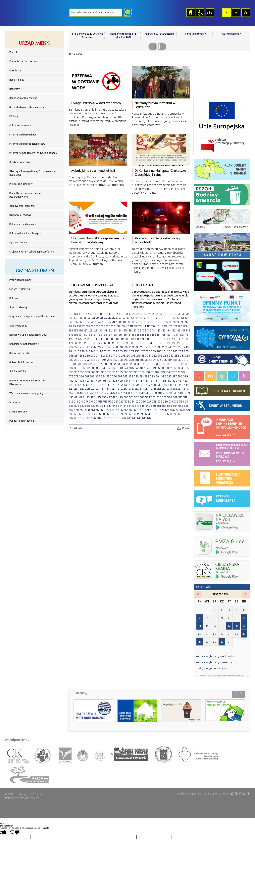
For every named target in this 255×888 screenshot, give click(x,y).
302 (142, 360)
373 (162, 372)
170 (173, 335)
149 (71, 335)
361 (98, 372)
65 (186, 318)
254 (126, 351)
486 (171, 393)
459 (147, 389)
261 (164, 351)
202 (86, 343)
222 (71, 347)
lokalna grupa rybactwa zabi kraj (128, 754)
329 (164, 364)
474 (107, 393)
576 (172, 410)
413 (140, 381)
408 (114, 381)
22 (141, 314)
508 (169, 397)
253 (120, 351)
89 (155, 322)
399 (185, 376)
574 (162, 410)
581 (76, 414)
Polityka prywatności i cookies (22, 798)
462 (164, 389)
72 (92, 322)
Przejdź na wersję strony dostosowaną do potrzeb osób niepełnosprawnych (200, 12)
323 (131, 364)
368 (136, 372)
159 (120, 335)
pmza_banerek (222, 545)
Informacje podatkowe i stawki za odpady (33, 153)
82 (128, 322)
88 (151, 322)
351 (164, 368)
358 (81, 372)
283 (160, 356)
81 (124, 322)
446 (76, 389)
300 (131, 360)
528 (154, 402)
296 (109, 360)
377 (183, 372)
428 (98, 385)
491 (76, 397)
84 (136, 322)
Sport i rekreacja (18, 307)
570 (142, 410)
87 (147, 322)
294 (98, 360)
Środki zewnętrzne (20, 162)
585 (98, 414)
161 (129, 335)
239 (164, 347)
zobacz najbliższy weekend (215, 656)
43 (101, 318)
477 (123, 393)
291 (82, 360)
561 (93, 410)
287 (182, 356)
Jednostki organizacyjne (23, 98)
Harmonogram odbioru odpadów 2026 (123, 35)
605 (87, 418)
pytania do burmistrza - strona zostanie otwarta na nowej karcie (222, 498)
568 (131, 410)
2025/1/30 (241, 675)
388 (125, 376)
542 (109, 406)
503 (142, 397)
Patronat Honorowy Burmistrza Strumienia (27, 382)
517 (95, 402)
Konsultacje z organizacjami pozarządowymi (25, 195)
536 (76, 406)
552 (164, 406)
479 (133, 393)
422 (185, 381)
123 (185, 326)
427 (93, 385)
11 (104, 314)
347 (142, 368)
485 (165, 393)
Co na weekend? (231, 34)
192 (156, 339)
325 (142, 364)
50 (128, 318)
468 (76, 393)
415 (150, 381)
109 (123, 326)
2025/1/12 (206, 675)
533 (181, 402)
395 (163, 376)
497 (109, 397)
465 (180, 389)
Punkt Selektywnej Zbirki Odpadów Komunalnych (222, 193)
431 (115, 385)
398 (180, 376)
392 (146, 376)
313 (80, 364)
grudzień (198, 594)
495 (98, 397)
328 (158, 364)
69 (81, 322)
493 (87, 397)
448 (87, 389)
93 (171, 322)
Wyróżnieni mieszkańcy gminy (26, 393)
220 (179, 343)
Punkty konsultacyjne (21, 421)
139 (144, 330)
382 (92, 376)
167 (159, 335)
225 (87, 347)
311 (70, 364)
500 (126, 397)
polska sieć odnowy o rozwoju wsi (27, 776)
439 (159, 385)
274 (113, 356)
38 (81, 318)
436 (142, 385)
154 (95, 335)
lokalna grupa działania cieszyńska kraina (18, 754)
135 (125, 330)
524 (132, 402)
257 (142, 351)
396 (169, 376)
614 (134, 418)
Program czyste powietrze (222, 306)
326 (147, 364)
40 (89, 318)
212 (140, 343)
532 (176, 402)
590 (126, 414)
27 (160, 314)
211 (135, 343)
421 (180, 381)
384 (103, 376)
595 (153, 414)
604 (82, 418)
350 (159, 368)
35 (70, 318)
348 (147, 368)
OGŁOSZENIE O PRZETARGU (92, 285)
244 (71, 351)
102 (88, 326)
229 (109, 347)
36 (74, 318)
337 (87, 368)
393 (152, 376)
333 (185, 364)
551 (159, 406)
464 (175, 389)
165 (149, 335)
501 (131, 397)
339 (98, 368)
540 (98, 406)
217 (165, 343)
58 (159, 318)
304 (153, 360)
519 (105, 402)
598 (169, 414)
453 (114, 389)
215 (155, 343)
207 (114, 343)
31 (176, 314)
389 (130, 376)
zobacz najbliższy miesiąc (214, 662)
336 (82, 368)
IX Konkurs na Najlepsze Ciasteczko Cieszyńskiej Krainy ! (160, 172)
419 (169, 381)
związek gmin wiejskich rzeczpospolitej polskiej (82, 754)
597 (164, 414)
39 (85, 318)
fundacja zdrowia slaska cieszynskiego (162, 754)
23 (145, 314)
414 (145, 381)
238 (159, 347)
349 (153, 368)
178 (88, 339)
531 (171, 402)
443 (180, 385)
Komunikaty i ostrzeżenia (23, 61)
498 (114, 397)
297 (115, 360)
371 (152, 372)
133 (115, 330)
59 (163, 318)
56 (152, 318)
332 (180, 364)
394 (158, 376)
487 (176, 393)
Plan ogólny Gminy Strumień (222, 168)
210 (130, 343)
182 (107, 339)
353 (175, 368)
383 (97, 376)
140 (149, 330)
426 (87, 385)
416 (155, 381)
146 (178, 330)
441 (170, 385)
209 (125, 343)
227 (99, 347)
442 (175, 385)
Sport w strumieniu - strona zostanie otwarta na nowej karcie (222, 405)
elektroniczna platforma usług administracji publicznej (222, 477)
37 (78, 318)
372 (157, 372)
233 (131, 347)
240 (170, 347)
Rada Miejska (16, 80)
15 (117, 314)
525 (137, 402)
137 (134, 330)
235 (142, 347)
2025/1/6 (202, 675)
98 (70, 326)
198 (185, 339)
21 (137, 314)
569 (136, 410)
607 (99, 418)
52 (136, 318)
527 (149, 402)
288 (187, 356)
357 (76, 372)
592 (136, 414)
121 (175, 326)
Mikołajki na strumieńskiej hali (93, 171)
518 (100, 402)
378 (71, 376)
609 (109, 418)
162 (134, 335)
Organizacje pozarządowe (24, 344)
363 (109, 372)
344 (126, 368)
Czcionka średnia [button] (235, 12)
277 (128, 356)
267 (76, 356)
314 (85, 364)
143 (163, 330)
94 (175, 322)
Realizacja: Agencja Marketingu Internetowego (203, 793)
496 (104, 397)
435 (137, 385)
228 (104, 347)
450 (98, 389)
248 (93, 351)
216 (160, 343)
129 (95, 330)
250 (104, 351)
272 (102, 356)
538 (87, 406)
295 (104, 360)
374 (168, 372)
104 (98, 326)
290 (76, 360)
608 (104, 418)
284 (165, 356)
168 (163, 335)
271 (98, 356)
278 (133, 356)
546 (131, 406)
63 (178, 318)
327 (153, 364)
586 (104, 414)
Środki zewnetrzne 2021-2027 (222, 114)
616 (144, 418)
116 (153, 326)
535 (71, 406)
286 (176, 356)
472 (97, 393)
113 (140, 326)
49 (124, 318)
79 (117, 322)
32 (179, 314)
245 (76, 351)
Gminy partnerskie (19, 353)
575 (167, 410)
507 (164, 397)
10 (100, 314)
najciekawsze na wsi (222, 521)
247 (87, 351)
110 (127, 326)
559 (81, 410)
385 (108, 376)
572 (152, 410)
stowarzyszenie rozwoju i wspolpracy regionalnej (43, 754)
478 (128, 393)
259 (153, 351)
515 (86, 402)
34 (187, 314)
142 (158, 330)
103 (93, 326)
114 (144, 326)
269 (87, 356)
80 (120, 322)
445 (71, 389)
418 (164, 381)
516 (91, 402)
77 (110, 322)
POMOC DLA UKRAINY (21, 184)
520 (110, 402)
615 (139, 418)
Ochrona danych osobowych (25, 233)
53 (140, 318)
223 (76, 347)
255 (131, 351)
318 (105, 364)
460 (153, 389)
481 (143, 393)
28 (164, 314)
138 (139, 330)
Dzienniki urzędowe (20, 215)
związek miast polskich (98, 754)
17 (123, 314)
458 (142, 389)
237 (153, 347)
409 (120, 381)
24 (149, 314)
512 (71, 402)
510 (180, 397)
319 (110, 364)
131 (105, 330)
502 (136, 397)
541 (104, 406)
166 (154, 335)
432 (120, 385)
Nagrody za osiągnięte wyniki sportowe (32, 316)
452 (109, 389)
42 (97, 318)
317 (100, 364)
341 (109, 368)
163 (139, 335)
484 (160, 393)
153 (90, 335)
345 (131, 368)
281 (149, 356)
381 (87, 376)
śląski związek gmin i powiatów (64, 754)
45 (109, 318)
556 (186, 406)
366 (126, 372)
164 (144, 335)
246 (82, 351)
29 (168, 314)
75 (103, 322)
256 (137, 351)
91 (163, 322)
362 (103, 372)
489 (187, 393)
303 (147, 360)
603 (76, 418)
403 (87, 381)
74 (99, 322)
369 (142, 372)
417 (160, 381)
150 (76, 335)
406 (104, 381)
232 (126, 347)
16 (120, 314)
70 (85, 322)
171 (177, 335)
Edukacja (14, 116)
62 (175, 318)
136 (130, 330)
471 (92, 393)
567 (126, 410)
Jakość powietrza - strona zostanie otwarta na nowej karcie (222, 245)
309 (180, 360)
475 (112, 393)
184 (117, 339)
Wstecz (78, 428)
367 (131, 372)
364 (114, 372)
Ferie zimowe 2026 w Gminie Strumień (87, 35)
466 (186, 389)
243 (186, 347)
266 (71, 356)
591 (131, 414)
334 (71, 368)
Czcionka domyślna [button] (226, 12)
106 (108, 326)
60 (167, 318)
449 (93, 389)
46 (113, 318)
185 (122, 339)
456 (131, 389)
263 (175, 351)
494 (92, 397)
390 (136, 376)
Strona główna (190, 12)
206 (109, 343)
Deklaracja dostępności (22, 224)
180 (98, 339)
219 (174, 343)
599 (175, 414)
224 (82, 347)
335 (76, 368)
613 (129, 418)
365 (120, 372)
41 (93, 318)
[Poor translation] (14, 832)
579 (187, 410)
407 (109, 381)
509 (175, 397)
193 (161, 339)
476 (118, 393)
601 (186, 414)
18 (126, 314)
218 (169, 343)
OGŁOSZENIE (144, 285)
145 (173, 330)
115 (148, 326)
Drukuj (186, 428)
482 (148, 393)
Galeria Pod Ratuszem (21, 362)
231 (121, 347)
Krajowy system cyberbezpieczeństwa (31, 251)
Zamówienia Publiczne (22, 206)
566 (120, 410)
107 (113, 326)
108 (118, 326)
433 (126, 385)
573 (157, 410)
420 (174, 381)
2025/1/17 (216, 675)
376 (178, 372)
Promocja (14, 402)
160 (125, 335)
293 (92, 360)
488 (181, 393)
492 (81, 397)
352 (169, 368)
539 (93, 406)
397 (174, 376)
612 (124, 418)
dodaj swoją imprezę (211, 668)
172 (182, 335)
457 (137, 389)
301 (137, 360)
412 (135, 381)
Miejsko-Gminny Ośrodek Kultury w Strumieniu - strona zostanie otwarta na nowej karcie (222, 375)
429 (104, 385)
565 (114, 410)
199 (71, 343)
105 (103, 326)
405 (98, 381)
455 (126, 389)
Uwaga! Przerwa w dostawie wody (96, 103)
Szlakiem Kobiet (18, 371)
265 (186, 351)
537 (82, 406)
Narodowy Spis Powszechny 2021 (28, 335)
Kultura (13, 298)
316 (95, 364)
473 (102, 393)
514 (81, 402)
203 (92, 343)
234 (137, 347)
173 (186, 335)
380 (81, 376)
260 (159, 351)
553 (169, 406)
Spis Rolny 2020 (18, 326)
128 (90, 330)
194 (166, 339)
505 (153, 397)
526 (143, 402)
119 (166, 326)
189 (142, 339)
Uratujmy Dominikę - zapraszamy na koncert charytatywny (97, 240)
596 (158, 414)
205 (103, 343)
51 (132, 318)
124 (71, 330)
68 (77, 322)
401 (76, 381)
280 (143, 356)
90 (159, 322)
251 (109, 351)
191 (151, 339)
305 (158, 360)
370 (147, 372)
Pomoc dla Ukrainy (195, 34)
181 (102, 339)
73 (95, 322)
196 (176, 339)
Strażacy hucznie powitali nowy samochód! (157, 240)
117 (157, 326)
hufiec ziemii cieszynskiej (197, 754)
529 (159, 402)
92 (167, 322)
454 (120, 389)
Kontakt (14, 52)
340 (104, 368)
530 (165, 402)
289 (71, 360)
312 (75, 364)
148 (188, 330)
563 (103, 410)
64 (182, 318)
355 (186, 368)
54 (144, 318)
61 (171, 318)
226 (93, 347)
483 (154, 393)
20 (133, 314)
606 (93, 418)
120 (170, 326)
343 (120, 368)
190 (147, 339)
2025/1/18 (221, 675)
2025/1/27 (236, 675)
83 (132, 322)
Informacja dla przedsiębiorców (27, 144)
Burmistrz (15, 70)
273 (108, 356)
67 (74, 322)
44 (105, 318)
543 (114, 406)
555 (180, 406)
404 (92, 381)
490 (71, 397)
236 (148, 347)
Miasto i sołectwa (19, 289)
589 (120, 414)
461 (159, 389)
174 (71, 339)
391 (141, 376)
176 (80, 339)
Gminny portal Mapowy (222, 218)
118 (161, 326)
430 (109, 385)
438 (153, 385)
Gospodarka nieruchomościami (26, 107)
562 (98, 410)
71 (89, 322)
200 (76, 343)
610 (115, 418)
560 (87, 410)
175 (75, 339)
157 (110, 335)
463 (169, 389)
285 (171, 356)
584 (92, 414)
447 (82, 389)
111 (131, 326)
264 (180, 351)
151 (80, 335)
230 (115, 347)
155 (100, 335)
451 (104, 389)
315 (90, 364)
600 (180, 414)
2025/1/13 (211, 675)
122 (180, 326)
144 (168, 330)
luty (246, 594)
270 (93, 356)
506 (158, 397)
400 (71, 381)
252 (114, 351)
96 (182, 322)
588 (114, 414)
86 (144, 322)
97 (186, 322)
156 (105, 335)
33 (183, 314)
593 (142, 414)
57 (155, 318)
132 (110, 330)
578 (182, 410)
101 (83, 326)
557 (71, 410)
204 (97, 343)
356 (71, 372)
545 (126, 406)
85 (140, 322)
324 (136, 364)
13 (110, 314)
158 (115, 335)
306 (164, 360)
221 (185, 343)
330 (169, 364)
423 (71, 385)
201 (81, 343)
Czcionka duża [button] (245, 12)
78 (113, 322)
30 (172, 314)
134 (120, 330)
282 (154, 356)
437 (148, 385)
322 (125, 364)
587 (109, 414)
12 (106, 314)
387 (120, 376)
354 (180, 368)
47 (117, 318)
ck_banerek (222, 570)
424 (76, 385)
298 (120, 360)
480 (138, 393)
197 (181, 339)
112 (135, 326)
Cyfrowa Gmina (18, 242)
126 (81, 330)
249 (98, 351)
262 (169, 351)
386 (114, 376)
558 (76, 410)
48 (120, 318)
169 (168, 335)
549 (147, 406)
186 (127, 339)
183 (112, 339)
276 (123, 356)
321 (120, 364)
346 (137, 368)
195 (171, 339)
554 (175, 406)
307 (170, 360)
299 (126, 360)
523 (126, 402)
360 (93, 372)
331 (175, 364)
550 (153, 406)
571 (147, 410)
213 (145, 343)
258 (147, 351)
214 (150, 343)
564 (109, 410)
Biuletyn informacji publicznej (222, 144)
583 (87, 414)
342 (114, 368)
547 (137, 406)
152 (85, 335)
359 (87, 372)
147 (183, 330)
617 (149, 418)
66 (70, 322)
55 (148, 318)
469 (81, 393)
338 (93, 368)
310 (186, 360)
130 (100, 330)
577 (177, 410)
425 (82, 385)
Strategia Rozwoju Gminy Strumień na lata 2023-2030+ (33, 173)
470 (87, 393)
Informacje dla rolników (22, 134)
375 (173, 372)
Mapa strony (209, 12)
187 (132, 339)
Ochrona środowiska (20, 125)
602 (71, 418)
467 (71, 393)
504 (147, 397)
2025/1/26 (231, 675)
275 (118, 356)
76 (106, 322)
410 (126, 381)
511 (185, 397)
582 (81, 414)
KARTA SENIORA (18, 411)
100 (79, 326)
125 (76, 330)
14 (113, 314)
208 (119, 343)
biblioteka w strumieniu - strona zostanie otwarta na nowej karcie (222, 390)
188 (137, 339)
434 (131, 385)
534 (187, 402)
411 (130, 381)
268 (81, 356)
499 (120, 397)
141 (154, 330)
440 (164, 385)
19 (130, 314)
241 (175, 347)
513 (76, 402)
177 (84, 339)
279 (138, 356)
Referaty (14, 89)
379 (76, 376)
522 (121, 402)
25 (153, 314)
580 (71, 414)
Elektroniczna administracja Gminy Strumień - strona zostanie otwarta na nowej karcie (222, 359)
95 (178, 322)
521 (116, 402)
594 (147, 414)
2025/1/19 (226, 675)
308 (175, 360)
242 (180, 347)
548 (142, 406)
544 (120, 406)
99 (74, 326)
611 (120, 418)
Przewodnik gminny (20, 280)
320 (115, 364)
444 (186, 385)
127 (85, 330)
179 (93, 339)
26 (157, 314)
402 (81, 381)
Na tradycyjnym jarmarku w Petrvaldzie (154, 105)
